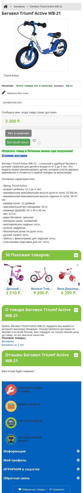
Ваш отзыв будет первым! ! (18, 371)
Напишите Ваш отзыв (15, 92)
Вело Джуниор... (69, 289)
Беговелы (19, 6)
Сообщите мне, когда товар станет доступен (29, 112)
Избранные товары (32, 489)
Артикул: (59, 86)
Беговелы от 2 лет (13, 344)
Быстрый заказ (17, 142)
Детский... (14, 289)
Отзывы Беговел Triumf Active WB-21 (41, 358)
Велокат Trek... (41, 289)
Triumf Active (11, 75)
